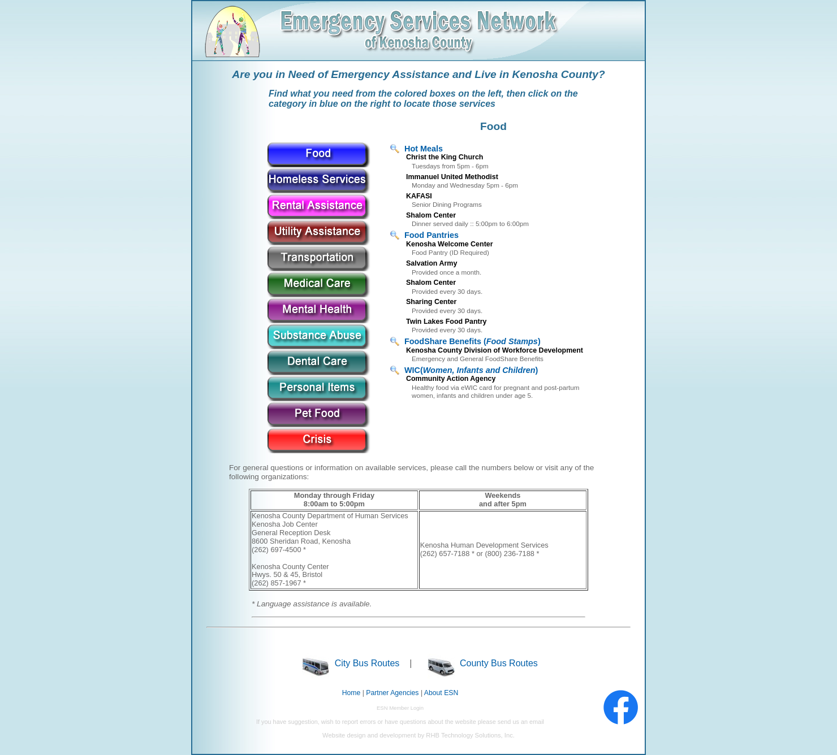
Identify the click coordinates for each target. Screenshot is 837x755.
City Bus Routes (350, 663)
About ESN (441, 693)
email (536, 721)
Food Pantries (431, 235)
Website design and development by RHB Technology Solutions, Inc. (418, 735)
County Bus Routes (483, 663)
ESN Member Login (400, 708)
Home (351, 693)
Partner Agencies (392, 693)
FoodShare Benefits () (472, 341)
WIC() (471, 370)
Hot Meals (423, 148)
